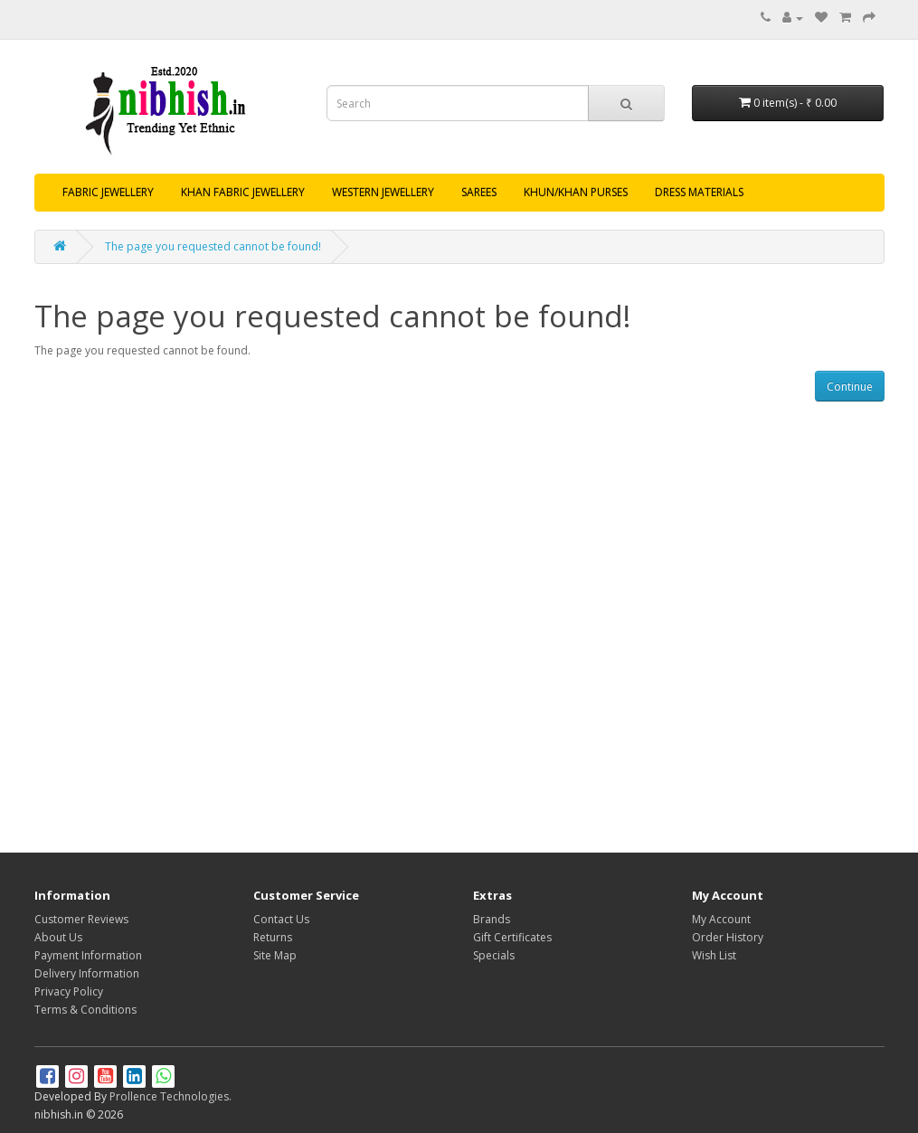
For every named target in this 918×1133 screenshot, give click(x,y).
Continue (850, 386)
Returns (272, 937)
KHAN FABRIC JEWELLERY (243, 192)
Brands (491, 919)
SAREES (479, 192)
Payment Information (88, 955)
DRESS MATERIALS (699, 192)
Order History (727, 937)
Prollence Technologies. (170, 1096)
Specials (494, 955)
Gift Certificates (512, 937)
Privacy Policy (68, 991)
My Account (721, 919)
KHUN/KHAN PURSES (576, 192)
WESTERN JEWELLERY (383, 192)
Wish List (714, 955)
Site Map (275, 955)
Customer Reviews (81, 919)
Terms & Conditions (85, 1009)
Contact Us (281, 919)
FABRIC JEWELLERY (108, 192)
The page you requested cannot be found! (213, 246)
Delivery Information (86, 973)
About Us (58, 937)
